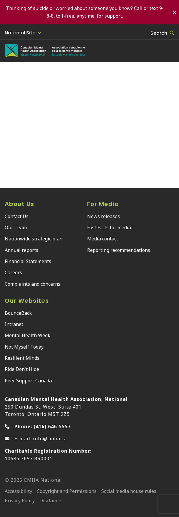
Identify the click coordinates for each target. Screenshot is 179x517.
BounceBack (18, 313)
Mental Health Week (27, 335)
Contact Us (17, 216)
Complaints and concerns (32, 284)
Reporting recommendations (118, 250)
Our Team (16, 227)
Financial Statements (28, 261)
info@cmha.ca (50, 438)
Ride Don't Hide (22, 369)
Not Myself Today (24, 347)
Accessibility (18, 491)
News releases (103, 216)
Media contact (102, 238)
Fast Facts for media (109, 227)
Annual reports (21, 250)
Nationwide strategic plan (33, 238)
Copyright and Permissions (67, 491)
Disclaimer (51, 501)
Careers (13, 272)
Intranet (14, 324)
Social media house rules (128, 491)
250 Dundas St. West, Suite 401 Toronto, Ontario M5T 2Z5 (66, 406)
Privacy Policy (20, 501)
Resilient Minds (22, 358)
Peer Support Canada (28, 380)
